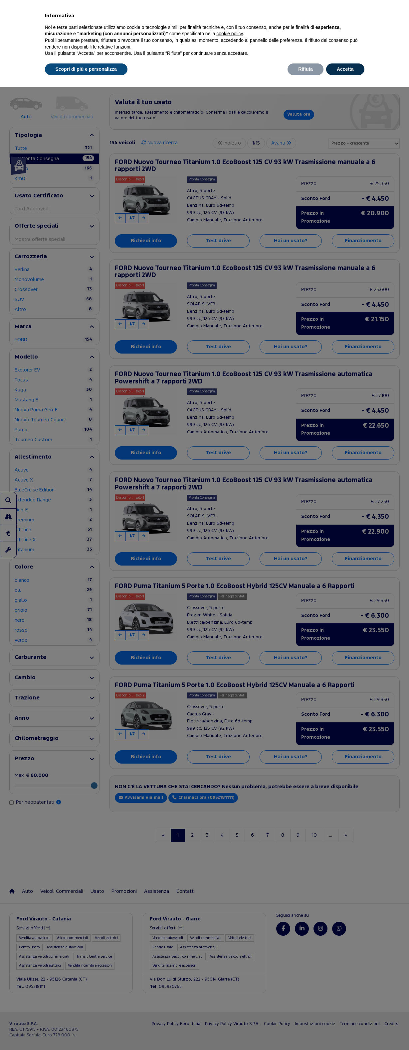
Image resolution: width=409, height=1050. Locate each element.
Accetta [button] (345, 69)
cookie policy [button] (229, 33)
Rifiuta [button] (305, 69)
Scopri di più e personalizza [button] (86, 69)
